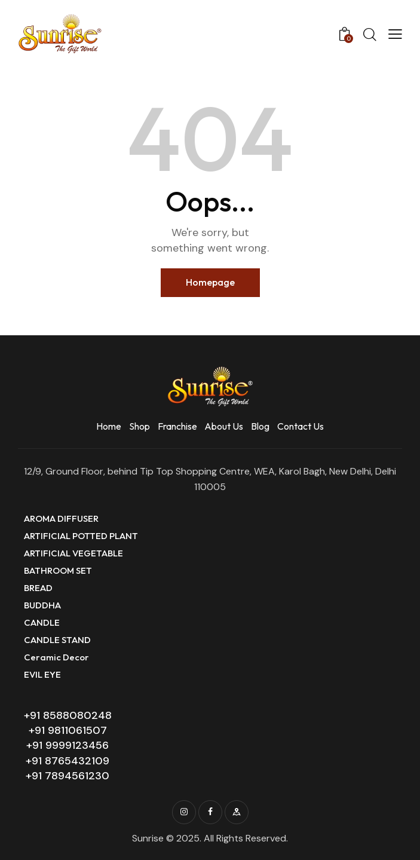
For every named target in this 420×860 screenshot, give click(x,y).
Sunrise (148, 838)
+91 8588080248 (68, 715)
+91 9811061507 (68, 730)
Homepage (210, 282)
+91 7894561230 (67, 776)
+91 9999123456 (67, 745)
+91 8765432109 (67, 761)
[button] (395, 34)
